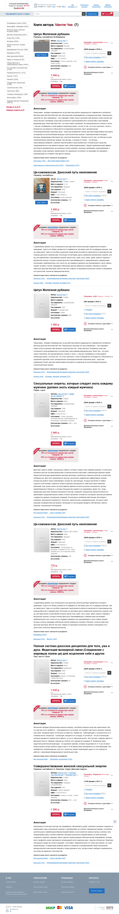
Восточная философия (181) (58, 161)
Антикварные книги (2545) (16, 23)
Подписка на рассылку (84, 6)
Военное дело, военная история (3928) (16, 30)
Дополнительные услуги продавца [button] (94, 73)
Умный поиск (92, 14)
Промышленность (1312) (16, 73)
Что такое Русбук (11, 882)
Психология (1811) (72, 165)
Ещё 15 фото (41, 55)
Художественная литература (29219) (17, 101)
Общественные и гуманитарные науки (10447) (18, 63)
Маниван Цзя (71, 775)
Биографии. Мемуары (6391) (18, 26)
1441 (54, 6)
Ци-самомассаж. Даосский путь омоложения (65, 172)
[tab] (97, 43)
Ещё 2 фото (41, 202)
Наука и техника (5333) (15, 59)
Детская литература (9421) (17, 35)
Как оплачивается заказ (40, 887)
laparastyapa (53, 93)
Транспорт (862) (13, 91)
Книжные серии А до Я (15, 110)
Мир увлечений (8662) (15, 56)
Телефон (88, 310)
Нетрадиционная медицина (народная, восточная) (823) (68, 278)
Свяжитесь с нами (94, 882)
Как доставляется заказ (40, 892)
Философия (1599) (14, 98)
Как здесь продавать (67, 882)
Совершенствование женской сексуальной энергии (70, 766)
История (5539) (13, 41)
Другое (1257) (52, 639)
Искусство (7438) (13, 38)
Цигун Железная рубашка (52, 34)
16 (10, 911)
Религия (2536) (12, 79)
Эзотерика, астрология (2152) (61, 759)
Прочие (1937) (12, 76)
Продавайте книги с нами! (18, 14)
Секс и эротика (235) (57, 513)
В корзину (71, 86)
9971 (64, 6)
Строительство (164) (14, 88)
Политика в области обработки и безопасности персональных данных (16, 893)
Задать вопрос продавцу (94, 61)
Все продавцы (72, 6)
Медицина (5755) (13, 53)
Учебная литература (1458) (17, 94)
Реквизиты (9, 887)
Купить (56, 86)
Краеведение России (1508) (17, 50)
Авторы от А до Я (13, 107)
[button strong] (97, 43)
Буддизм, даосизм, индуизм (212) (57, 283)
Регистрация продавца (67, 887)
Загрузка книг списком (67, 892)
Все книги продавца (93, 57)
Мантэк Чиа (61, 41)
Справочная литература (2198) (16, 83)
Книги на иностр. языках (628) (16, 45)
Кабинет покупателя (108, 6)
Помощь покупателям (96, 6)
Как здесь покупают (39, 882)
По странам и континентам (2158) (17, 68)
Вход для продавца (96, 891)
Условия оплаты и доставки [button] (99, 67)
